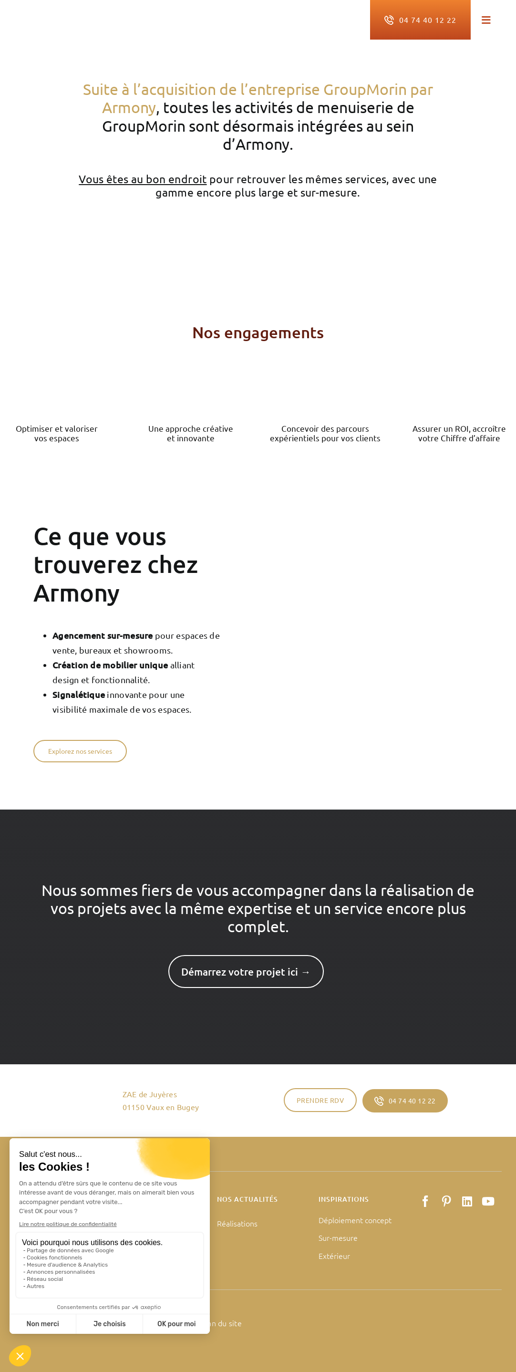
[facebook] (425, 1201)
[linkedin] (467, 1201)
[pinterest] (446, 1201)
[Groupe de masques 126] (459, 374)
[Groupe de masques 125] (325, 374)
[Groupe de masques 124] (190, 374)
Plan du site (221, 1323)
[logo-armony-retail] (79, 16)
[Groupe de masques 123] (56, 374)
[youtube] (488, 1201)
